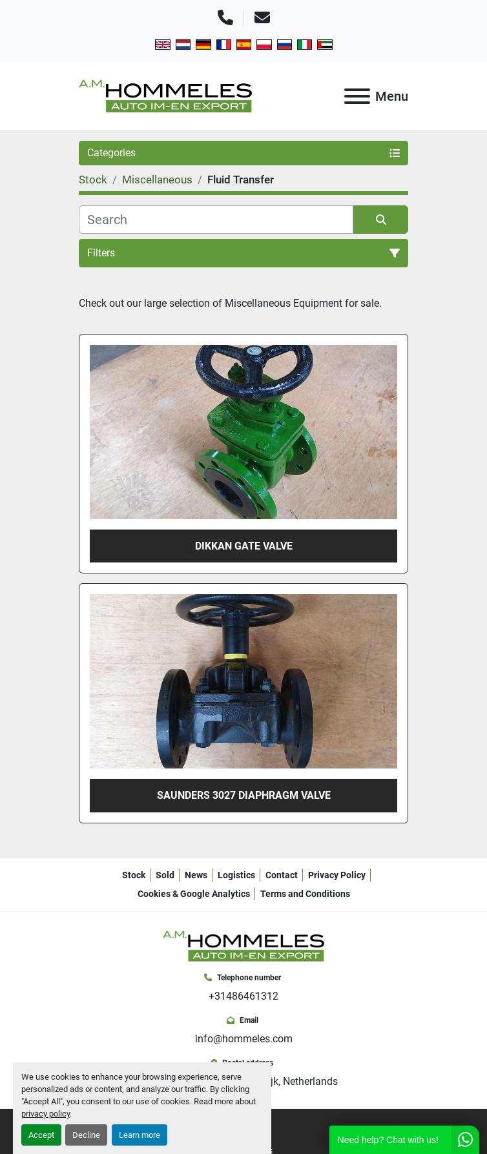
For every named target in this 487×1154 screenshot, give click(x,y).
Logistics (236, 875)
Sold (165, 875)
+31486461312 (243, 996)
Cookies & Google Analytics (194, 894)
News (196, 875)
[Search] (216, 219)
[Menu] (357, 96)
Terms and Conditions (305, 894)
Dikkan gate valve (244, 546)
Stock (133, 875)
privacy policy (45, 1113)
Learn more (139, 1135)
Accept (41, 1135)
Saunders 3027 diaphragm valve (244, 795)
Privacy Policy (337, 875)
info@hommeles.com (244, 1039)
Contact (281, 875)
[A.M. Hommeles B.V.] (243, 945)
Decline (86, 1135)
